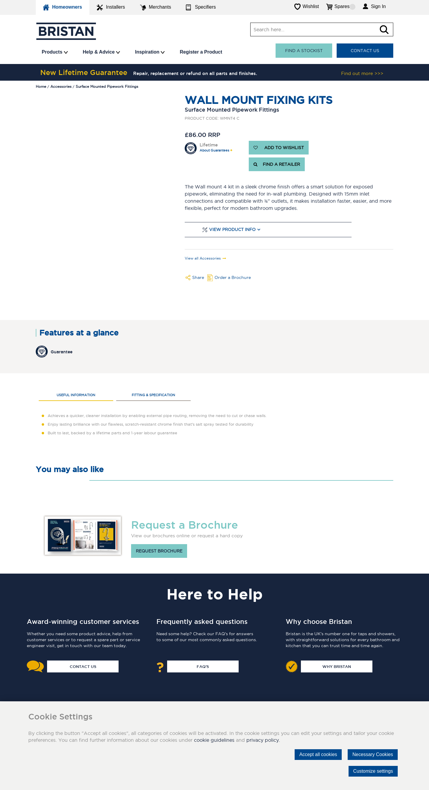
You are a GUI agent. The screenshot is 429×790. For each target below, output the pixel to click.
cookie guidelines (214, 740)
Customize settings (373, 771)
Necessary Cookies (372, 754)
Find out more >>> (362, 73)
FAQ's (203, 666)
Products (55, 51)
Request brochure (159, 551)
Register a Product (201, 51)
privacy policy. (263, 740)
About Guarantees (214, 150)
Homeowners (62, 7)
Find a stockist (304, 50)
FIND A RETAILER (277, 164)
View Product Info (232, 229)
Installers (111, 7)
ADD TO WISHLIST (279, 147)
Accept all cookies (317, 754)
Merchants (155, 7)
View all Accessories (203, 258)
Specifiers (201, 7)
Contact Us (365, 50)
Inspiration (150, 51)
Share (198, 277)
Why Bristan (336, 666)
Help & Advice (101, 51)
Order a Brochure (232, 277)
